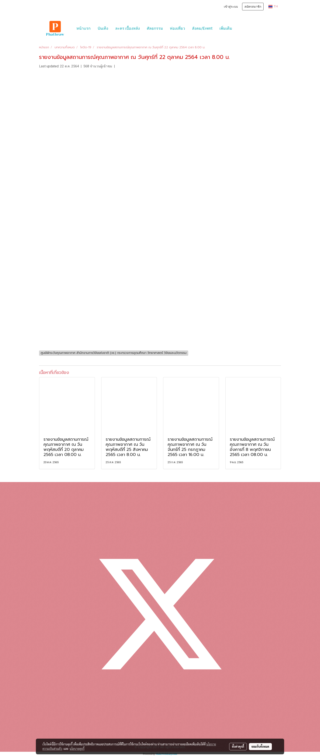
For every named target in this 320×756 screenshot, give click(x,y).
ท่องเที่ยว (177, 28)
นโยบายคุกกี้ (77, 748)
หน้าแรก (83, 28)
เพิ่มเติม (225, 28)
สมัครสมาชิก (252, 6)
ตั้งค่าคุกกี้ (238, 746)
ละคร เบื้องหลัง (127, 28)
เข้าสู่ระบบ (231, 6)
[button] (239, 28)
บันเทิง (103, 28)
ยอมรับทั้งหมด (260, 746)
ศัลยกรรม (155, 28)
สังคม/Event (202, 28)
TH (273, 6)
